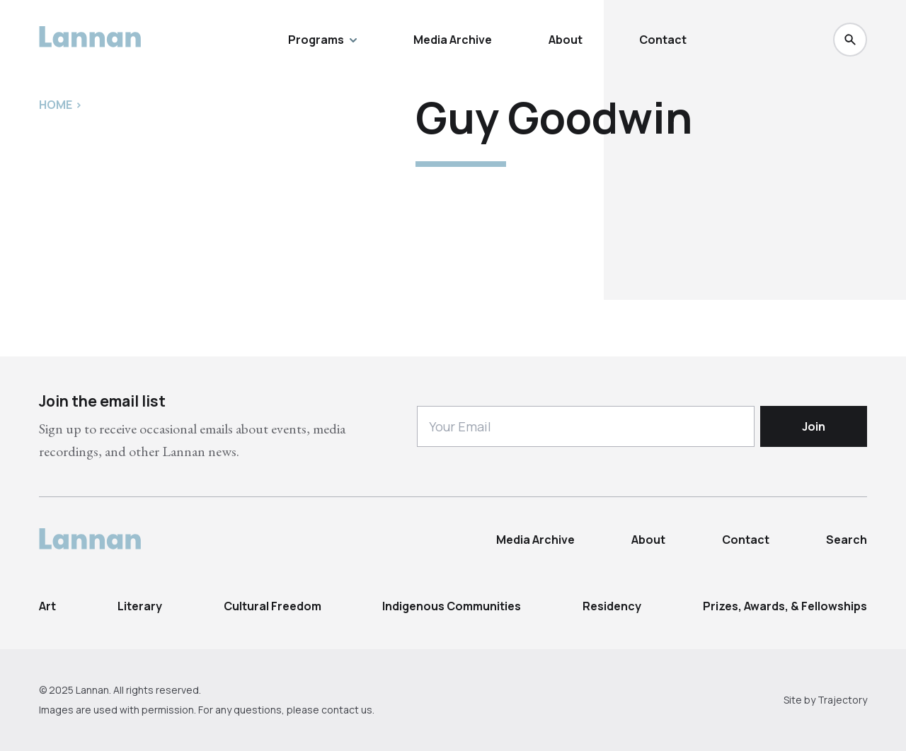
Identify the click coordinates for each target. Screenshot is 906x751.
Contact (663, 39)
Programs (322, 39)
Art (47, 606)
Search (846, 539)
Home (55, 104)
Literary (139, 606)
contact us (346, 709)
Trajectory (842, 699)
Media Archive (452, 39)
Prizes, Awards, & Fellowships (785, 606)
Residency (612, 606)
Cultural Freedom (272, 606)
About (566, 39)
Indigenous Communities (451, 606)
